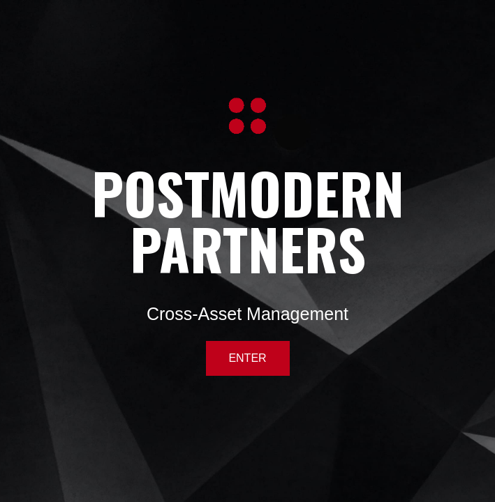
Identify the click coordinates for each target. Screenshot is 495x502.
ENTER (247, 358)
